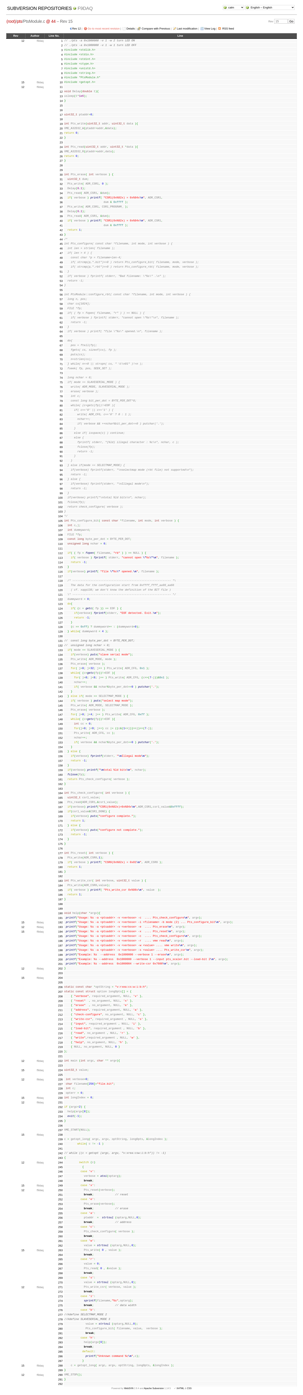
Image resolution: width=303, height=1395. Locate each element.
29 (61, 170)
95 (61, 474)
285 (60, 1351)
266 (60, 1264)
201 (60, 963)
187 (60, 899)
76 (61, 387)
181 (60, 871)
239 (60, 1139)
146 (60, 710)
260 (60, 1236)
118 (60, 580)
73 (61, 373)
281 (60, 1333)
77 (61, 391)
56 (61, 294)
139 (60, 677)
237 (60, 1130)
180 (60, 867)
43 (61, 234)
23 (61, 142)
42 (61, 230)
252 (60, 1199)
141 (60, 687)
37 (61, 207)
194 (60, 931)
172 (60, 830)
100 (60, 497)
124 (60, 608)
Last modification (187, 28)
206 (60, 987)
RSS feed (228, 28)
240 (60, 1144)
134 (60, 654)
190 (60, 913)
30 (61, 174)
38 (61, 211)
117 (60, 576)
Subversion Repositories (39, 8)
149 (60, 724)
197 (60, 945)
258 (60, 1227)
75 (61, 382)
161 (60, 779)
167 (60, 807)
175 (60, 844)
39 (61, 216)
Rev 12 (76, 28)
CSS (189, 1388)
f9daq (85, 8)
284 (60, 1347)
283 (60, 1342)
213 (60, 1019)
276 (60, 1310)
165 (60, 797)
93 (61, 465)
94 (61, 470)
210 (60, 1005)
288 (60, 1365)
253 (60, 1204)
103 (60, 511)
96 (61, 479)
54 (61, 285)
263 (60, 1250)
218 (60, 1042)
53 (61, 281)
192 (60, 922)
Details (130, 28)
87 (61, 437)
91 (61, 456)
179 (60, 862)
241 (60, 1148)
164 (60, 793)
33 (61, 188)
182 (60, 876)
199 (60, 954)
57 (61, 299)
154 (60, 747)
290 (60, 1374)
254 (60, 1208)
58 (61, 304)
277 (60, 1314)
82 (61, 414)
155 (60, 751)
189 (60, 908)
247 (60, 1176)
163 (60, 788)
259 (60, 1231)
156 (60, 756)
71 (61, 364)
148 (60, 719)
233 (60, 1111)
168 (60, 811)
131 (60, 640)
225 (60, 1074)
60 (61, 313)
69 (61, 354)
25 (61, 151)
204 (60, 977)
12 (22, 40)
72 (61, 368)
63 (61, 327)
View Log (209, 28)
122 (60, 599)
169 (60, 816)
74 (61, 377)
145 (60, 705)
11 (61, 87)
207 (60, 991)
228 (60, 1088)
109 (60, 539)
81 (61, 410)
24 (61, 147)
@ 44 (51, 21)
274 (60, 1300)
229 (60, 1093)
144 (60, 701)
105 (60, 520)
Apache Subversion (154, 1388)
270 (60, 1282)
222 (60, 1060)
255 (60, 1213)
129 (60, 631)
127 (60, 622)
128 (60, 627)
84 (61, 424)
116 (60, 571)
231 (60, 1102)
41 (61, 225)
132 (60, 645)
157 (60, 760)
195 (60, 936)
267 (60, 1268)
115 (60, 567)
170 (60, 821)
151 (60, 733)
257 (60, 1222)
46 (61, 248)
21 (61, 133)
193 (60, 927)
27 (61, 160)
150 (60, 728)
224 (60, 1070)
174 (60, 839)
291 (60, 1379)
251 (60, 1194)
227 (60, 1084)
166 (60, 802)
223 (60, 1065)
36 (61, 202)
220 (60, 1051)
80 (61, 405)
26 (61, 156)
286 (60, 1356)
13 (61, 96)
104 (60, 516)
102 (60, 507)
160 (60, 774)
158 (60, 765)
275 (60, 1305)
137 (60, 668)
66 (61, 340)
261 (60, 1241)
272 (60, 1291)
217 (60, 1038)
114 (60, 562)
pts (19, 21)
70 (61, 359)
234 (60, 1116)
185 (60, 890)
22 (61, 137)
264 (60, 1254)
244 (60, 1162)
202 (60, 968)
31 (61, 179)
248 (60, 1180)
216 (60, 1033)
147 (60, 714)
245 (60, 1167)
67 (61, 345)
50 (61, 267)
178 (60, 857)
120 (60, 590)
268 (60, 1273)
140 (60, 682)
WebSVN (128, 1388)
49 (61, 262)
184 (60, 885)
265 (60, 1259)
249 (60, 1185)
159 (60, 770)
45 (61, 243)
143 (60, 696)
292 (60, 1384)
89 (61, 447)
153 (60, 742)
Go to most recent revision (104, 28)
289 (60, 1370)
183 (60, 880)
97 (61, 484)
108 (60, 534)
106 (60, 525)
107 (60, 530)
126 (60, 617)
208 (60, 996)
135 (60, 659)
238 (60, 1134)
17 (61, 114)
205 (60, 982)
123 (60, 604)
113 (60, 557)
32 (61, 184)
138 (60, 673)
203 (60, 973)
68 (61, 350)
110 (60, 543)
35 (61, 197)
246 (60, 1171)
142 (60, 691)
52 (61, 276)
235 (60, 1121)
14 (61, 100)
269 (60, 1277)
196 (60, 941)
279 (60, 1324)
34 (61, 193)
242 (60, 1153)
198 (60, 950)
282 (60, 1338)
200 (60, 959)
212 (60, 1014)
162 (60, 784)
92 (61, 460)
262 (60, 1245)
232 (60, 1107)
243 (60, 1157)
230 (60, 1097)
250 (60, 1190)
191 (60, 918)
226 (60, 1079)
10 (61, 82)
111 (60, 548)
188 (60, 904)
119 (60, 585)
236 (60, 1125)
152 (60, 737)
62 (61, 322)
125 (60, 613)
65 (61, 336)
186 (60, 894)
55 (61, 290)
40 (61, 220)
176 (60, 848)
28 (61, 165)
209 (60, 1001)
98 (61, 488)
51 (61, 271)
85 (61, 428)
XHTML (180, 1388)
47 (61, 253)
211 (60, 1010)
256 (60, 1217)
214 (60, 1024)
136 (60, 664)
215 (60, 1028)
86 (61, 433)
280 (60, 1328)
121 (60, 594)
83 (61, 419)
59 (61, 308)
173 (60, 834)
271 (60, 1287)
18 (61, 119)
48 (61, 257)
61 (61, 317)
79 (61, 401)
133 (60, 650)
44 (61, 239)
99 (61, 493)
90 (61, 451)
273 (60, 1296)
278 (60, 1319)
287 (60, 1361)
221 (60, 1056)
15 (22, 82)
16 (61, 110)
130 (60, 636)
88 (61, 442)
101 (60, 502)
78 (61, 396)
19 (61, 123)
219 (60, 1047)
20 (61, 128)
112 (60, 553)
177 (60, 853)
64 (61, 331)
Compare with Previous (156, 28)
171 (60, 825)
